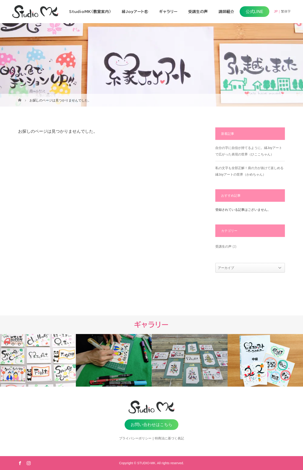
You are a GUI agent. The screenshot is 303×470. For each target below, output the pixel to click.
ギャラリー (168, 11)
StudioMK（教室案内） (90, 11)
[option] (38, 360)
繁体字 (286, 11)
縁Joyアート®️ (135, 11)
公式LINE (254, 11)
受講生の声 (198, 11)
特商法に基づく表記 (169, 438)
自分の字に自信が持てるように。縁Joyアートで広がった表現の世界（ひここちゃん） (248, 151)
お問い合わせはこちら (151, 424)
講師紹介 (226, 11)
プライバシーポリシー (135, 438)
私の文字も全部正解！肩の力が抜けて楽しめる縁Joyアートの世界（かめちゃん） (249, 171)
